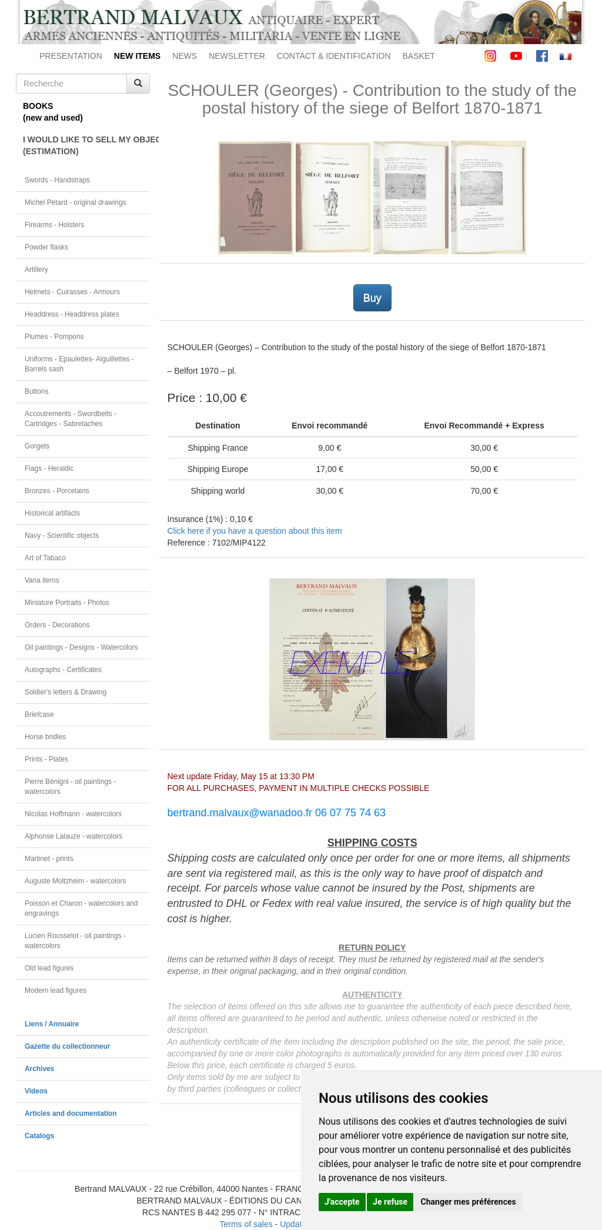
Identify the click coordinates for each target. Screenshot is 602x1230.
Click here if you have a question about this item (255, 531)
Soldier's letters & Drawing (65, 692)
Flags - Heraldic (49, 468)
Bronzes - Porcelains (57, 491)
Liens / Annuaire (52, 1024)
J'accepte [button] (342, 1201)
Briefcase (39, 714)
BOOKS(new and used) (53, 111)
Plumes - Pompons (54, 337)
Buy (372, 298)
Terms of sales (245, 1224)
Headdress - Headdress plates (72, 314)
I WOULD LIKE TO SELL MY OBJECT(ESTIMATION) (86, 145)
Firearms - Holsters (54, 225)
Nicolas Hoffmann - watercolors (73, 814)
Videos (36, 1091)
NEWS (184, 56)
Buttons (36, 391)
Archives (39, 1069)
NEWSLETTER (237, 56)
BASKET (419, 56)
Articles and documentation (71, 1113)
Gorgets (37, 446)
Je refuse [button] (390, 1201)
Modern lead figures (55, 990)
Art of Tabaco (45, 558)
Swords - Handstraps (57, 180)
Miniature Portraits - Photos (67, 603)
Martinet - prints (49, 859)
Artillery (36, 269)
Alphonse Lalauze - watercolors (73, 836)
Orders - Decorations (57, 625)
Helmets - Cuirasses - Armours (72, 292)
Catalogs (39, 1136)
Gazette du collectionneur (67, 1046)
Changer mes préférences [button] (468, 1201)
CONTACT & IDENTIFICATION (334, 56)
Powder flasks (46, 247)
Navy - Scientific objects (62, 535)
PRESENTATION (70, 56)
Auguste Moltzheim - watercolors (75, 881)
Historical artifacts (52, 513)
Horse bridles (45, 737)
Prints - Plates (46, 759)
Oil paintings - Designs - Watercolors (81, 647)
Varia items (42, 580)
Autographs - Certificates (63, 670)
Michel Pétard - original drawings (75, 202)
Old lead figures (49, 968)
